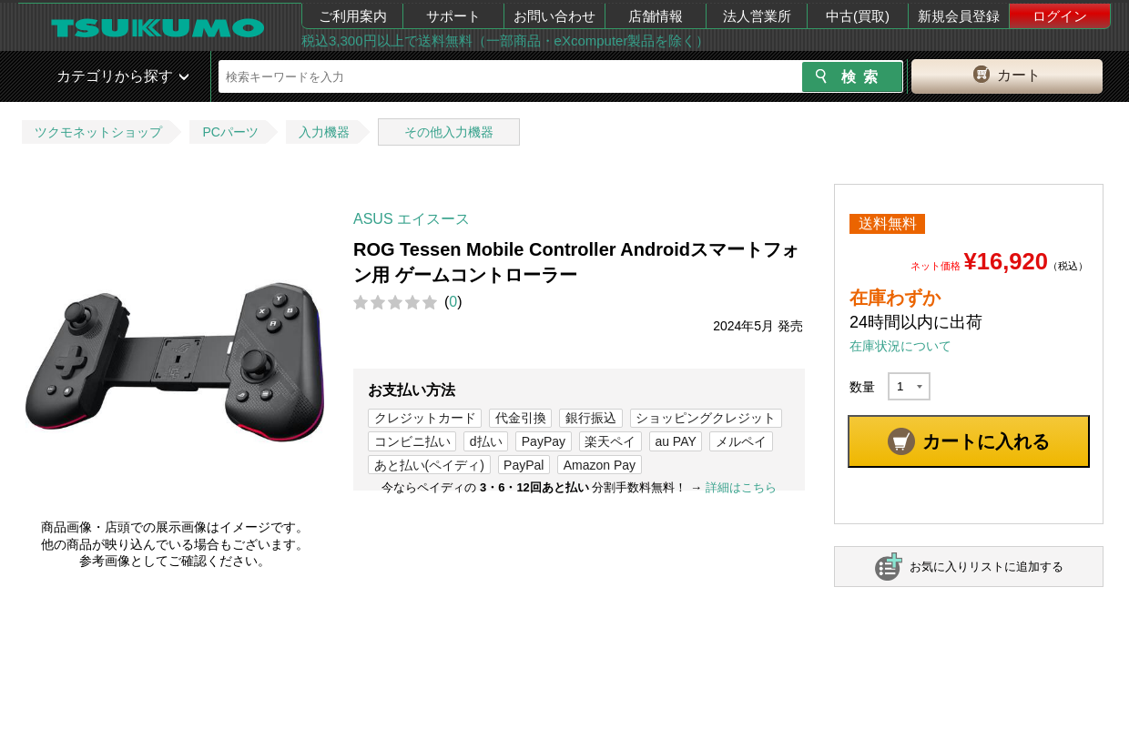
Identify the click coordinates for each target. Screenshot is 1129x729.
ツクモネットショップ (98, 132)
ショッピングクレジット (706, 417)
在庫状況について (900, 346)
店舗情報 (655, 16)
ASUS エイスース (411, 219)
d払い (486, 441)
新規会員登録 (959, 16)
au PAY (675, 441)
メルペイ (741, 441)
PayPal (523, 465)
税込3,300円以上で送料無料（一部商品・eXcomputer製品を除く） (505, 40)
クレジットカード (425, 417)
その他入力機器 (448, 132)
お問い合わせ (554, 16)
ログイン (1059, 16)
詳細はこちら (741, 487)
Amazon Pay (600, 465)
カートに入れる (986, 441)
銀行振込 (590, 417)
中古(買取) (858, 16)
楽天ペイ (610, 441)
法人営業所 (757, 16)
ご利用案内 (353, 16)
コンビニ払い (412, 441)
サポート (453, 16)
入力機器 (324, 132)
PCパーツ (230, 132)
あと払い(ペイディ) (429, 465)
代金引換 (520, 417)
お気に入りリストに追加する (986, 566)
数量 (862, 386)
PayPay (543, 441)
